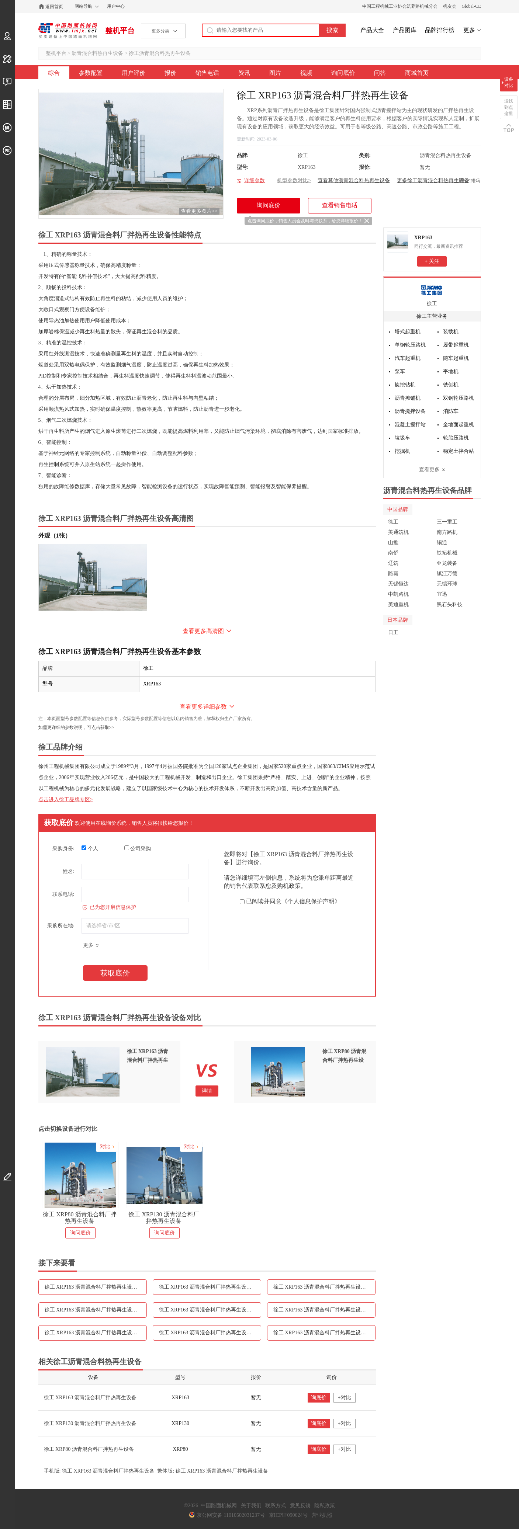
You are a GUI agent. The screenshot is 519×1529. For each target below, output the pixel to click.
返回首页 (54, 6)
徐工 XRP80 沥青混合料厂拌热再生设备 (79, 1217)
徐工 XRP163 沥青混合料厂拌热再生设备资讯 (210, 1310)
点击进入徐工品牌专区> (65, 799)
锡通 (442, 542)
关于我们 (251, 1505)
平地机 (451, 371)
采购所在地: (61, 925)
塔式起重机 (408, 331)
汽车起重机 (408, 358)
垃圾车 (402, 438)
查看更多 (429, 469)
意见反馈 (300, 1505)
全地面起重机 (458, 424)
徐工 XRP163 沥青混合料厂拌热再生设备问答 (324, 1332)
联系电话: (63, 894)
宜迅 (442, 594)
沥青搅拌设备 (410, 411)
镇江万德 (447, 573)
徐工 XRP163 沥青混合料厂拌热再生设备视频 (96, 1332)
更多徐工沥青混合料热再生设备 (433, 180)
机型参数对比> (294, 180)
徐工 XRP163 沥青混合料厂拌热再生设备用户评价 (210, 1287)
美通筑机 (398, 532)
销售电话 (207, 73)
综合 (54, 73)
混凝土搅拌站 (410, 424)
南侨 (393, 553)
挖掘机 (402, 451)
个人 (90, 848)
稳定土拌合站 (458, 451)
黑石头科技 (450, 604)
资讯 (244, 73)
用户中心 (116, 6)
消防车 (451, 411)
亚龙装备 (447, 563)
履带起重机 (456, 345)
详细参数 (254, 180)
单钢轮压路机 (410, 345)
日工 (393, 632)
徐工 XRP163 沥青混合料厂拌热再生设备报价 (324, 1287)
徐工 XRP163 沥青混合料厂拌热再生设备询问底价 (210, 1332)
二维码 (473, 180)
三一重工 (447, 522)
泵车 (400, 371)
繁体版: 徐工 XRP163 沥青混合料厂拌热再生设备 (212, 1471)
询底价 (318, 1397)
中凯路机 (398, 594)
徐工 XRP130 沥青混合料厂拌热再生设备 (163, 1217)
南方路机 (447, 532)
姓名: (69, 871)
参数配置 (91, 73)
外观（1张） (54, 535)
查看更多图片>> (199, 211)
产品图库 (404, 30)
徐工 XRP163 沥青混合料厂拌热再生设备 (90, 1397)
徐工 (432, 303)
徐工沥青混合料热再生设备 (160, 53)
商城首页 (417, 73)
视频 (306, 73)
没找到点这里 (508, 107)
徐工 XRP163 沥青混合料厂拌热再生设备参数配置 (96, 1287)
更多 (469, 30)
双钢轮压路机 (458, 398)
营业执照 (322, 1515)
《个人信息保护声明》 (310, 901)
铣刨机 (451, 385)
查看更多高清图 (203, 631)
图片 (275, 73)
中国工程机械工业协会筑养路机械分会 (399, 6)
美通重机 (398, 604)
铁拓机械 (447, 553)
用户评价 (133, 73)
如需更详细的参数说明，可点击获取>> (76, 727)
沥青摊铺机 (408, 398)
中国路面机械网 (67, 30)
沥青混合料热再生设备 (97, 53)
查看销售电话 (339, 205)
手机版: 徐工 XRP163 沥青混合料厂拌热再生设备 (99, 1471)
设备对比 (508, 82)
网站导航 (83, 6)
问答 (380, 73)
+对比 (344, 1397)
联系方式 (275, 1505)
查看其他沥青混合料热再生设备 (354, 180)
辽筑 (393, 563)
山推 (393, 542)
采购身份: (63, 848)
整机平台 (120, 31)
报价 (170, 73)
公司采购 (137, 848)
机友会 (449, 6)
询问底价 (343, 73)
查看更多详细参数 (203, 706)
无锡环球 (447, 584)
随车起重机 (456, 358)
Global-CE (471, 6)
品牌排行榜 (439, 30)
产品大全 (372, 30)
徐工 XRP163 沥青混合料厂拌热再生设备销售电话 (96, 1310)
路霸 (393, 573)
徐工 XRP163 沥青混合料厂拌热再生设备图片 (324, 1310)
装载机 (451, 331)
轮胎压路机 (456, 438)
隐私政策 (324, 1505)
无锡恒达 (398, 584)
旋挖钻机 (405, 385)
